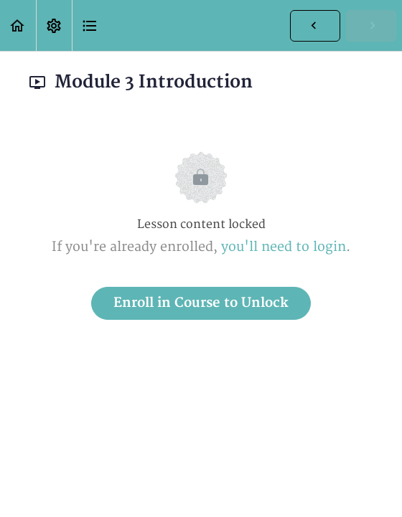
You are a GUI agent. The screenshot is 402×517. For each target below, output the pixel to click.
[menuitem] (54, 25)
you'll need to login (283, 247)
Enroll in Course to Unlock (201, 303)
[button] (18, 25)
